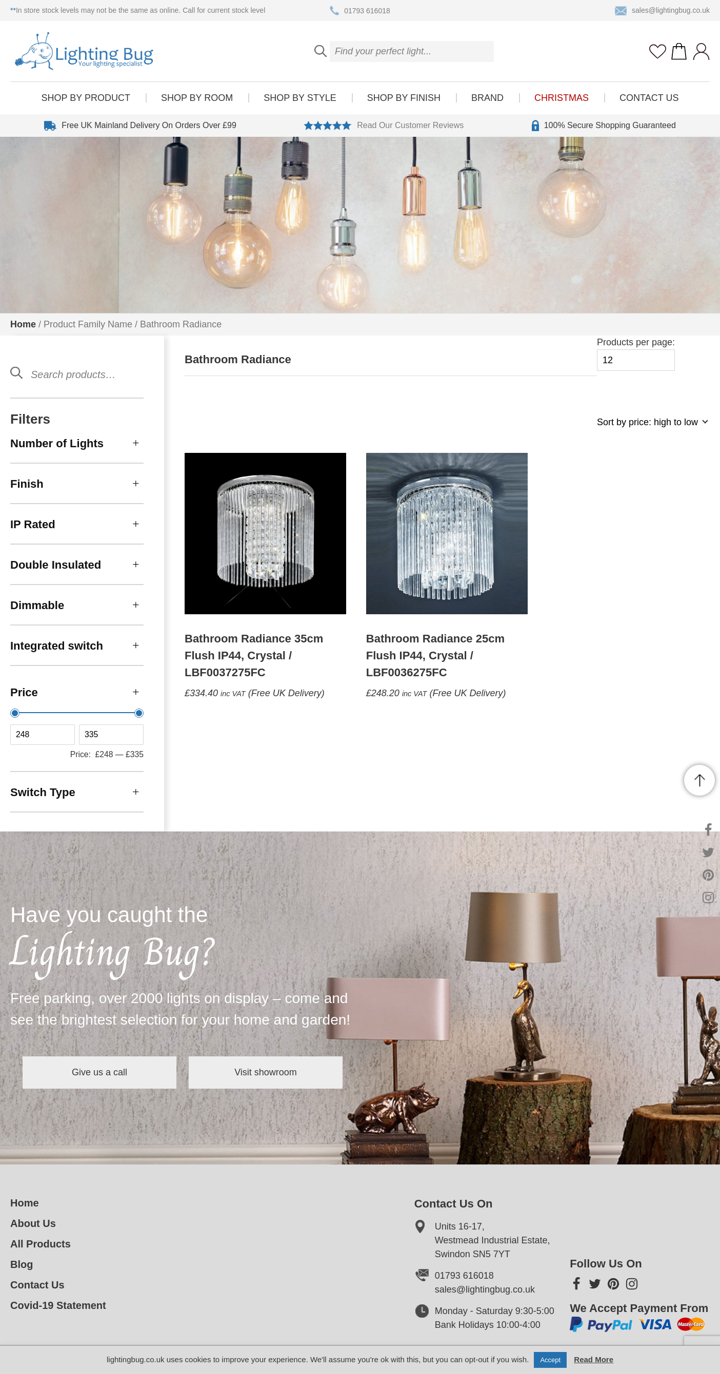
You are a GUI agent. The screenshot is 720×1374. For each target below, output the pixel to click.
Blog (21, 1264)
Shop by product (86, 98)
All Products (40, 1244)
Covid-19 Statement (58, 1305)
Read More (593, 1359)
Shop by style (300, 98)
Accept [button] (550, 1360)
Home (23, 324)
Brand (487, 98)
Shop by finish (404, 98)
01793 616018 (360, 10)
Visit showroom (265, 1072)
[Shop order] (648, 427)
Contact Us (648, 98)
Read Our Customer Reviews (384, 125)
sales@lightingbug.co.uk (662, 10)
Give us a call (99, 1072)
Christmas (561, 98)
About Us (33, 1223)
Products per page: (636, 354)
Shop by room (197, 98)
